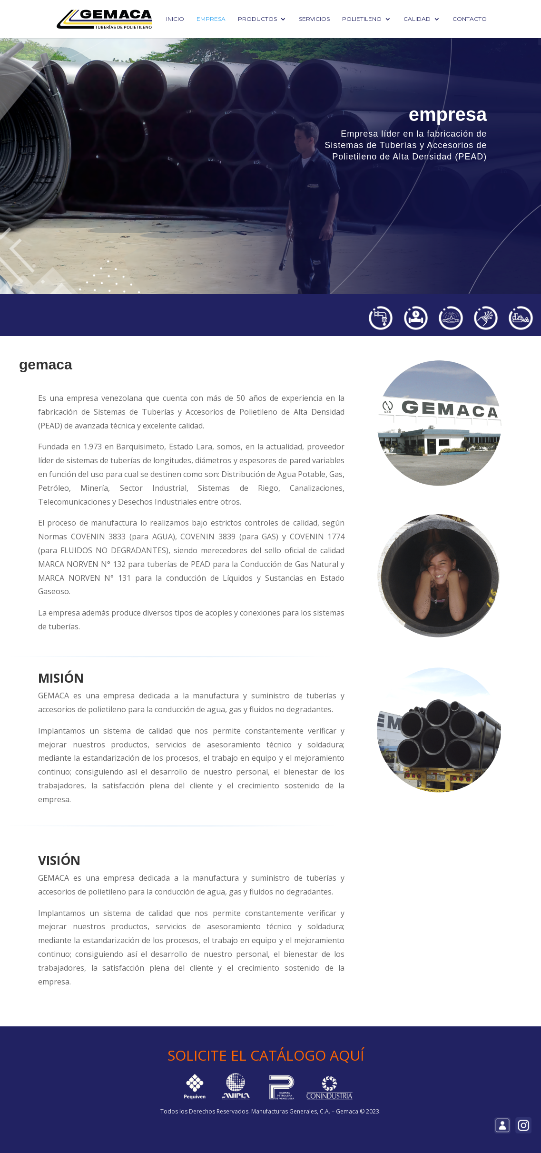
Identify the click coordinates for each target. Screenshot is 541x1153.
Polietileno (362, 19)
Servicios (314, 19)
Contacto (469, 19)
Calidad (417, 19)
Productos (257, 19)
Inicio (175, 19)
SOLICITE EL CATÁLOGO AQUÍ (265, 1055)
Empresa (211, 19)
